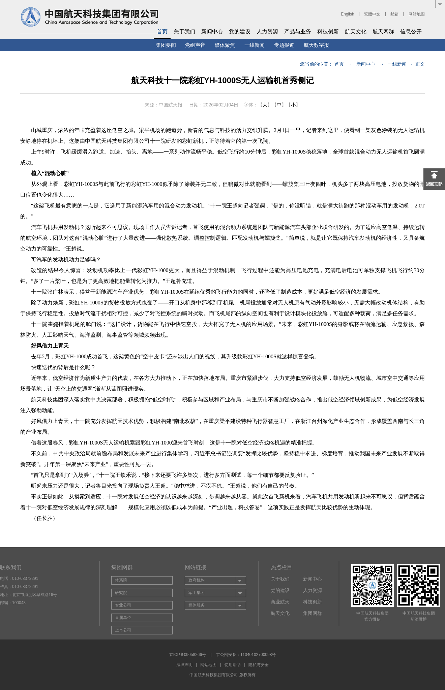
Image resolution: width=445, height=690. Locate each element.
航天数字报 (316, 45)
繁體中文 (372, 14)
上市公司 (123, 630)
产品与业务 (297, 31)
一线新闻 (254, 45)
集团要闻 (166, 45)
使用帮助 (233, 664)
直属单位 (123, 617)
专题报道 (284, 45)
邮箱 (394, 14)
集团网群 (312, 613)
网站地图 (417, 14)
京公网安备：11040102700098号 (246, 654)
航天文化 (355, 31)
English (347, 14)
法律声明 (184, 664)
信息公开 (411, 31)
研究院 (121, 592)
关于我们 (184, 31)
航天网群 (383, 31)
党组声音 (195, 45)
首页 (162, 31)
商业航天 (280, 601)
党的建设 (239, 31)
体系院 (121, 580)
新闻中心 (212, 31)
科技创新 (328, 31)
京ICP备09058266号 (187, 654)
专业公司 (123, 605)
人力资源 (267, 31)
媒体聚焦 (225, 45)
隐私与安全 (258, 664)
